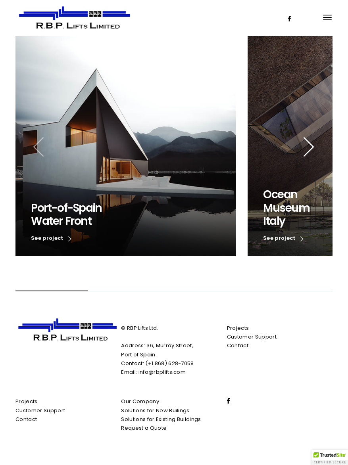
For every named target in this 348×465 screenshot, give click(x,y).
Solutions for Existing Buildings (161, 419)
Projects (238, 328)
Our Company (140, 401)
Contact (237, 345)
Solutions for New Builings (155, 410)
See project (51, 238)
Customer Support (252, 337)
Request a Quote (144, 428)
